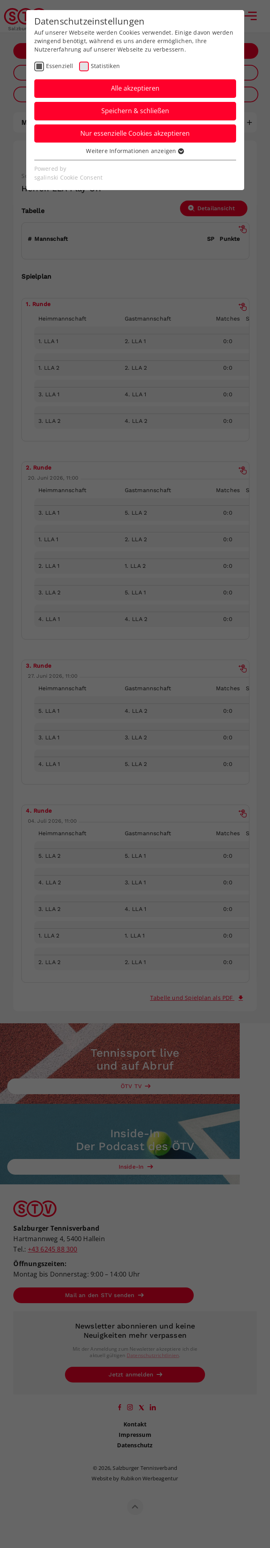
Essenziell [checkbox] (59, 66)
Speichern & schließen (135, 110)
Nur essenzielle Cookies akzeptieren (135, 133)
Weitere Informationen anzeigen (135, 151)
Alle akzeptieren (135, 88)
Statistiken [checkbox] (105, 66)
